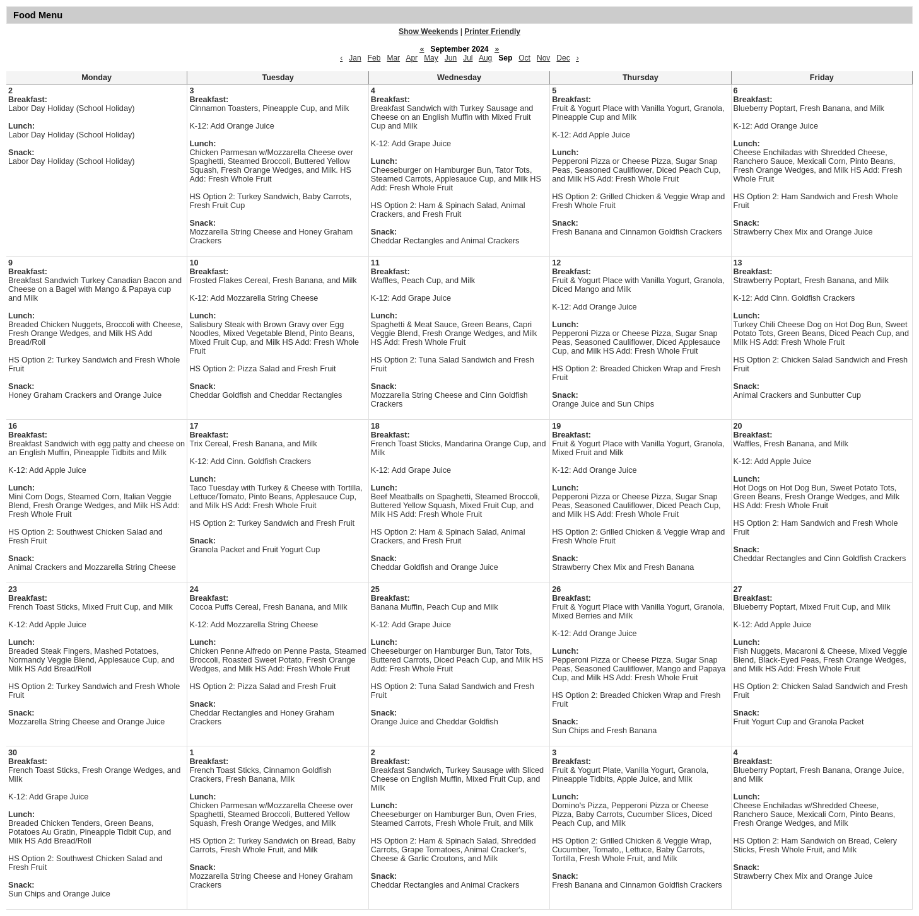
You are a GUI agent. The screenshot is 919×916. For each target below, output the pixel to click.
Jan (355, 58)
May (431, 58)
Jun (451, 58)
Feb (374, 58)
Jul (467, 58)
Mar (393, 58)
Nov (543, 58)
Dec (563, 58)
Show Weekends (428, 31)
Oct (524, 58)
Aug (485, 58)
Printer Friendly (492, 31)
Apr (412, 58)
